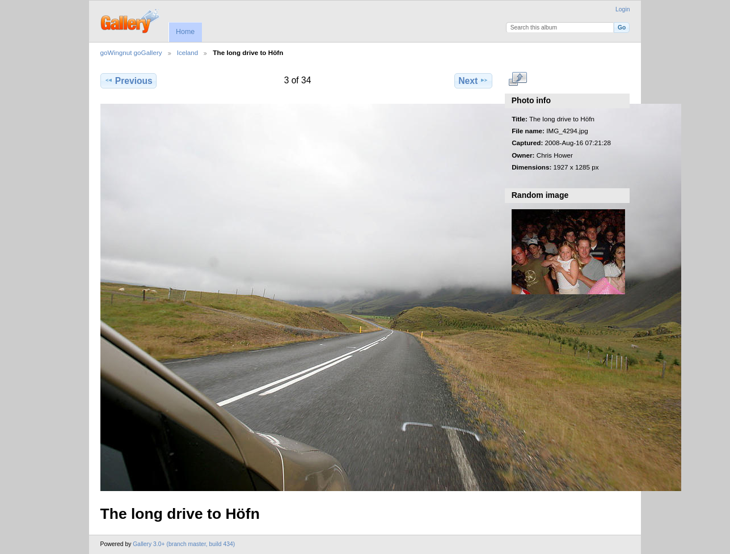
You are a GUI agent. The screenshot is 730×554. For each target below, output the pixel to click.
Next (473, 80)
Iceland (188, 52)
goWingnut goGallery (131, 52)
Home (185, 32)
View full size (517, 79)
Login (622, 9)
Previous (128, 80)
